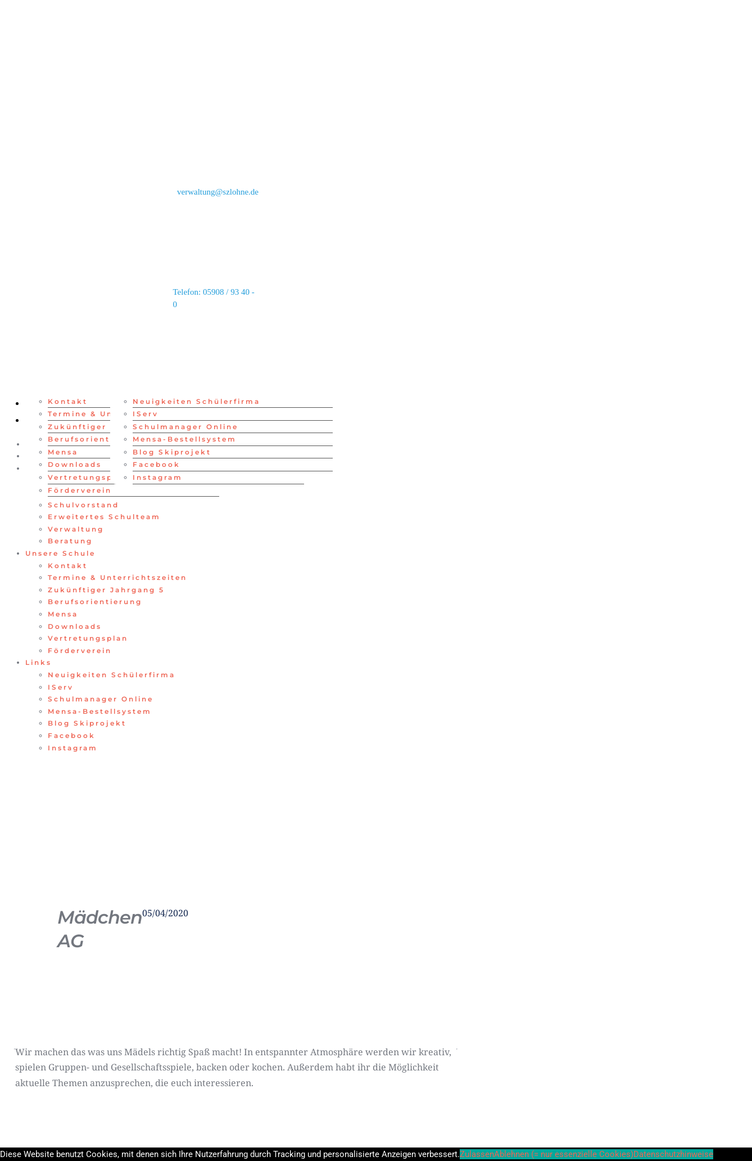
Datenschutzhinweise (673, 1154)
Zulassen (477, 1154)
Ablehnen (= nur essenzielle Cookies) (563, 1154)
